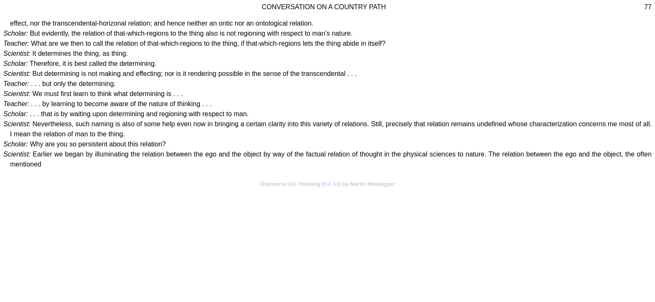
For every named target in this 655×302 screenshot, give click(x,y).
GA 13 (331, 184)
